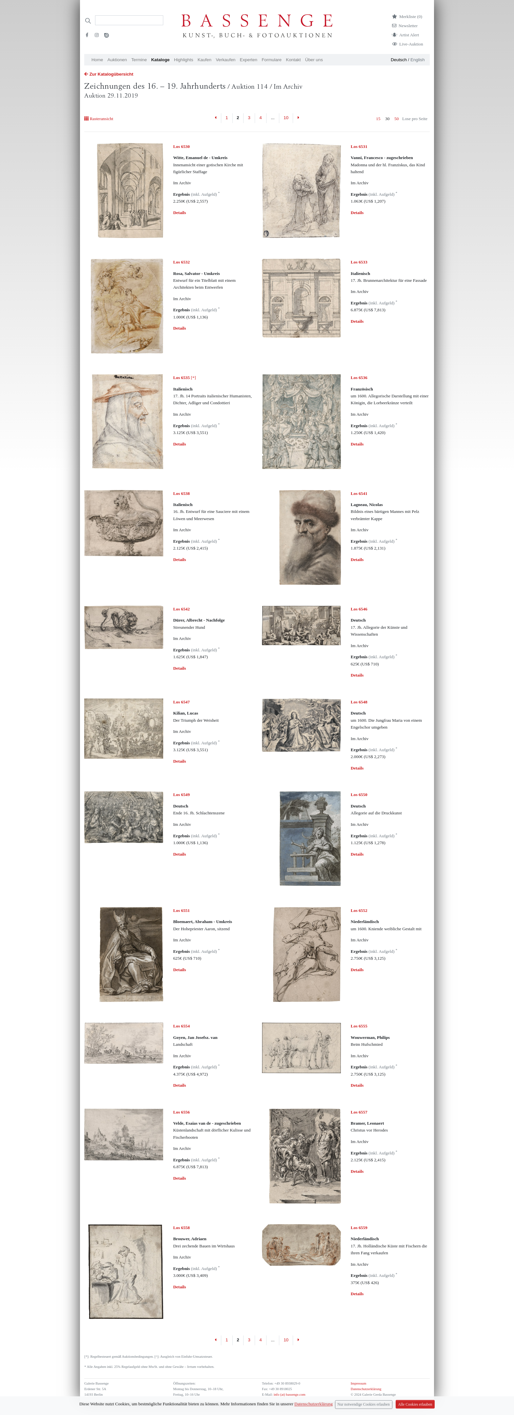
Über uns (314, 59)
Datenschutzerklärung (366, 1389)
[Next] (298, 118)
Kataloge (160, 59)
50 (396, 118)
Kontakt (293, 59)
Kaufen (204, 59)
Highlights (183, 59)
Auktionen (117, 59)
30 (387, 118)
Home (97, 59)
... (272, 117)
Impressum (358, 1383)
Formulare (272, 59)
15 (378, 118)
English (417, 59)
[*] (184, 377)
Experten (248, 59)
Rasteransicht (98, 118)
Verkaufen (225, 59)
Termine (139, 59)
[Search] (129, 20)
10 (286, 117)
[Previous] (215, 118)
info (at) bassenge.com (289, 1394)
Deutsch (399, 59)
